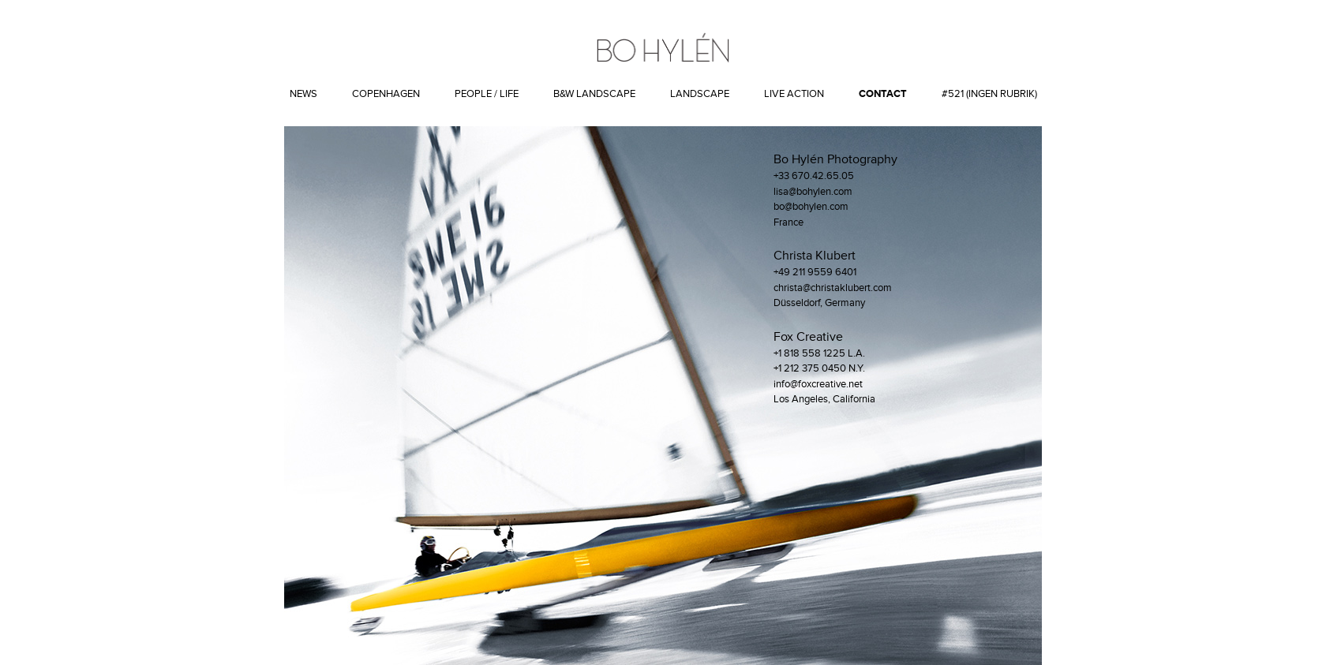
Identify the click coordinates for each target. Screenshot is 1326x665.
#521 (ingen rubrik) (989, 94)
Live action (794, 94)
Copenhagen (386, 94)
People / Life (487, 94)
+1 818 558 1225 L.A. (819, 353)
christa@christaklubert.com (833, 288)
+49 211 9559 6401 (815, 272)
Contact (883, 94)
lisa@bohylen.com (813, 191)
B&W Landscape (594, 94)
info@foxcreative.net (818, 384)
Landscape (699, 94)
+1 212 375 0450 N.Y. (819, 368)
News (303, 94)
